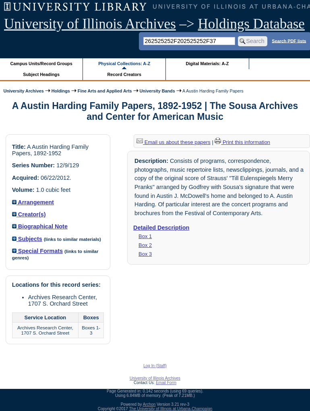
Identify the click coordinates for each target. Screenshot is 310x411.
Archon (149, 404)
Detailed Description (161, 227)
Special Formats (37, 251)
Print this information (242, 142)
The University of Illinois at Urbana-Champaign (171, 409)
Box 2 (145, 245)
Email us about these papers (173, 142)
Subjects (27, 239)
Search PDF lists (289, 40)
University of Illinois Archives (90, 24)
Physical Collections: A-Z (124, 63)
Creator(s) (29, 214)
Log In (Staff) (155, 366)
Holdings (61, 90)
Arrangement (33, 202)
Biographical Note (40, 226)
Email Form (166, 382)
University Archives (23, 90)
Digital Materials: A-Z (207, 63)
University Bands (157, 90)
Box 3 (145, 254)
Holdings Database (251, 24)
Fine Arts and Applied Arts (105, 90)
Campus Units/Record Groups (41, 63)
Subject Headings (41, 74)
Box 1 (145, 236)
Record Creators (124, 74)
